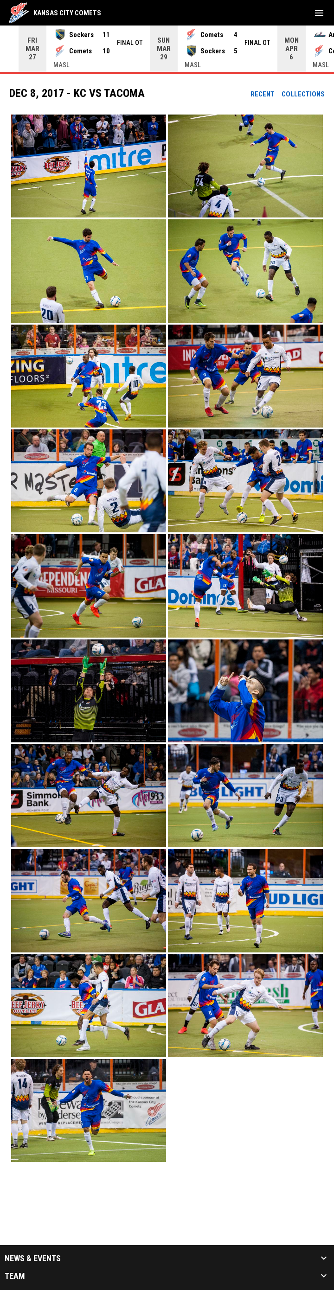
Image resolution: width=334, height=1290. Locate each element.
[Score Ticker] (167, 49)
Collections (303, 94)
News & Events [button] (33, 1258)
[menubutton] (319, 13)
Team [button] (15, 1276)
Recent (262, 94)
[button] (88, 166)
